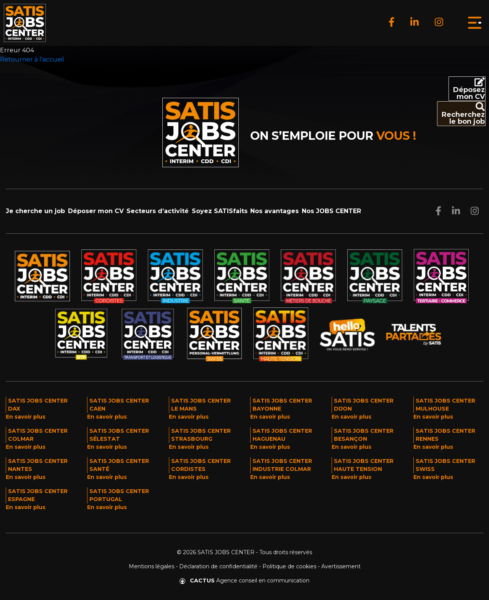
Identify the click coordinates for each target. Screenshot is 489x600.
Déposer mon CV (96, 211)
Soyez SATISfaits (220, 211)
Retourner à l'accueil (32, 59)
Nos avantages (274, 211)
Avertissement (341, 566)
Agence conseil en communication (244, 580)
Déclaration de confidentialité (218, 566)
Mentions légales (151, 566)
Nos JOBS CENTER (331, 211)
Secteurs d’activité (157, 211)
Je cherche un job (35, 211)
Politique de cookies (289, 566)
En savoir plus (25, 416)
